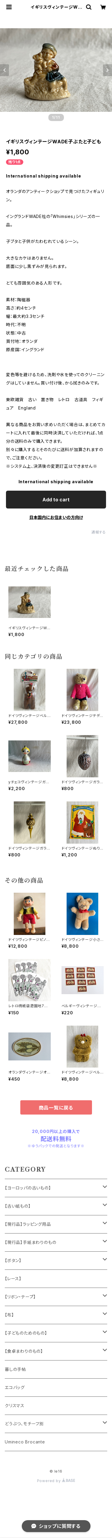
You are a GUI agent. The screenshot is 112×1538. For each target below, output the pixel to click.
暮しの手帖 (15, 1369)
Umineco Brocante (25, 1441)
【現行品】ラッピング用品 (28, 1224)
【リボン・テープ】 (20, 1296)
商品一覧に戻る (56, 1108)
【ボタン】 (13, 1260)
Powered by (56, 1481)
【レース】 (13, 1278)
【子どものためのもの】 (26, 1332)
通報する (98, 532)
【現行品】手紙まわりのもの (30, 1242)
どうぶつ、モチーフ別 (24, 1423)
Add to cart (56, 500)
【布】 (9, 1314)
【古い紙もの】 (18, 1206)
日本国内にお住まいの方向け (56, 517)
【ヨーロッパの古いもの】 (28, 1187)
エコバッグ (15, 1387)
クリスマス (14, 1405)
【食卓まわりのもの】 (24, 1351)
